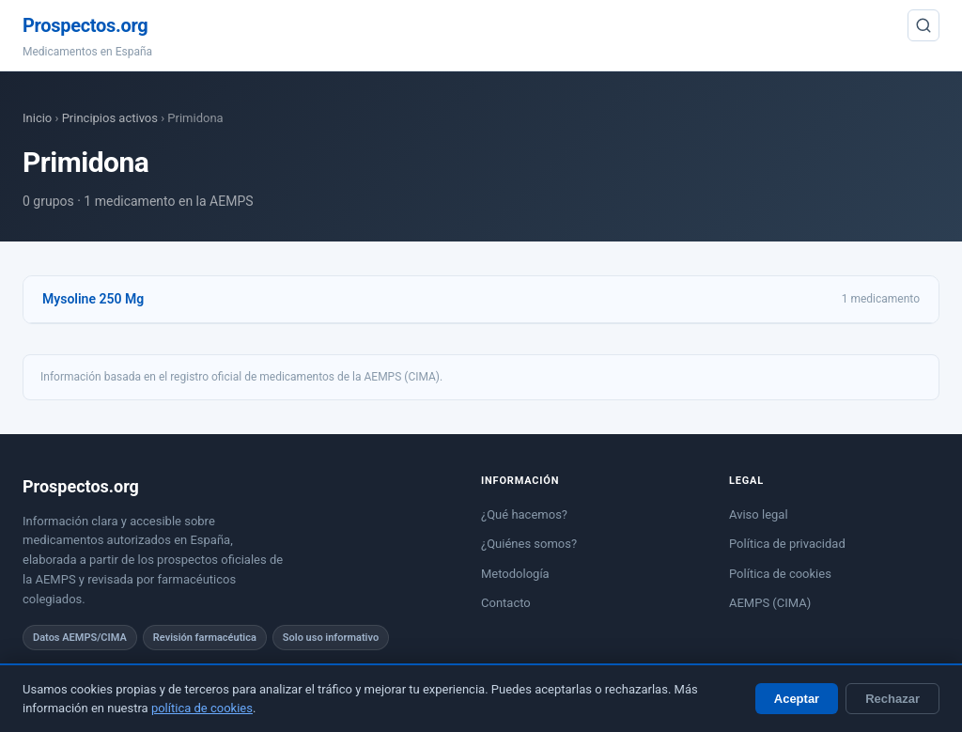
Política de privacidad (787, 544)
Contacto (506, 603)
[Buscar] (923, 25)
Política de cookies (780, 574)
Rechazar (892, 699)
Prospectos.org (85, 25)
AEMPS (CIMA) (770, 603)
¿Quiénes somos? (529, 544)
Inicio (37, 118)
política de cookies (202, 708)
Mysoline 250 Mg (93, 298)
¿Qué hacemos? (524, 514)
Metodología (515, 574)
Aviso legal (758, 514)
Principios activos (110, 118)
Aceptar (796, 699)
